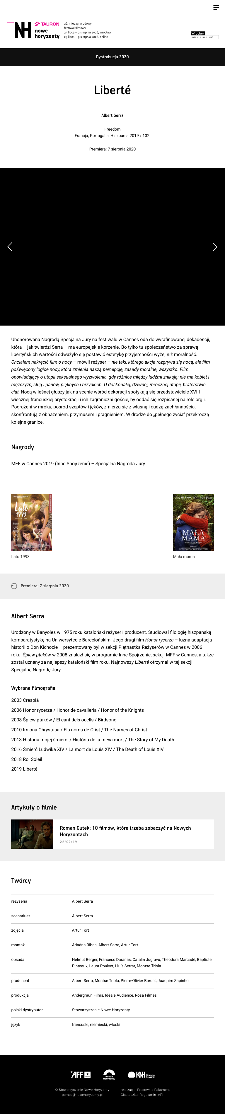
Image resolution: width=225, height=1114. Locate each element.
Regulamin (148, 1095)
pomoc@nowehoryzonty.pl (82, 1095)
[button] (214, 246)
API (160, 1095)
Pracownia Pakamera (153, 1090)
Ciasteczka (129, 1095)
